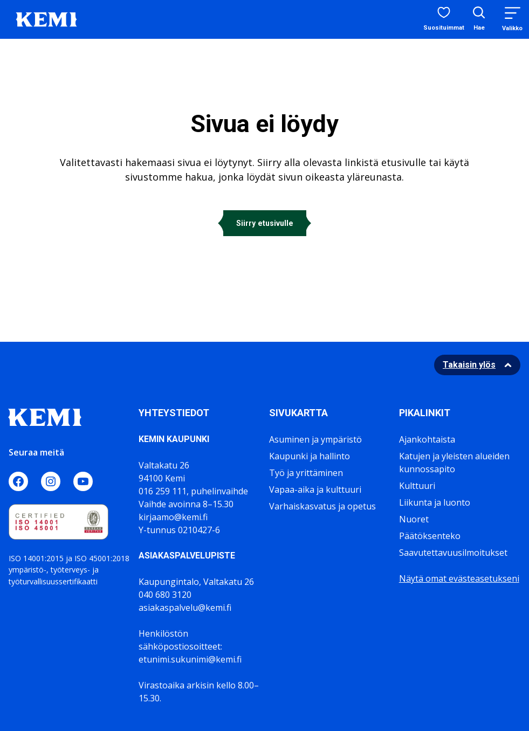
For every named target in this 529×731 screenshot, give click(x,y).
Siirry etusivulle (264, 223)
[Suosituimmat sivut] (443, 19)
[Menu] (512, 19)
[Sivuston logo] (46, 18)
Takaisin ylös (469, 365)
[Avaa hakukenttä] (479, 19)
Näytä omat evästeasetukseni (459, 578)
